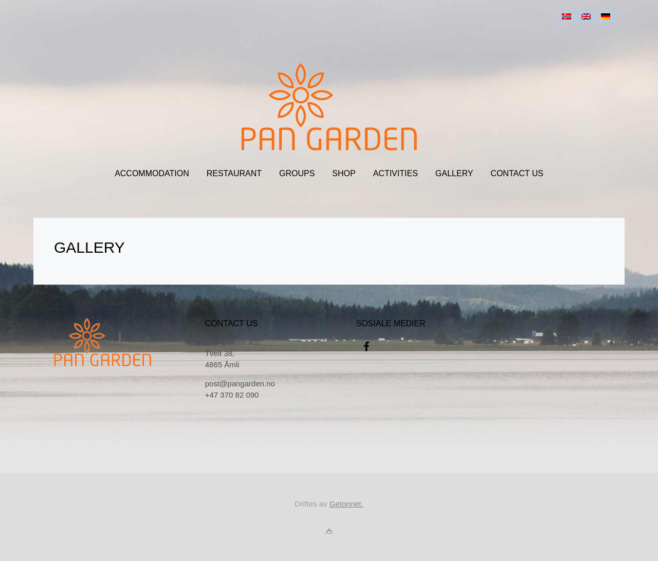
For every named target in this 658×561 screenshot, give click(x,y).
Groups (297, 173)
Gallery (454, 173)
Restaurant (234, 173)
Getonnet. (346, 503)
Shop (343, 173)
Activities (395, 173)
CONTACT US (516, 173)
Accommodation (152, 173)
